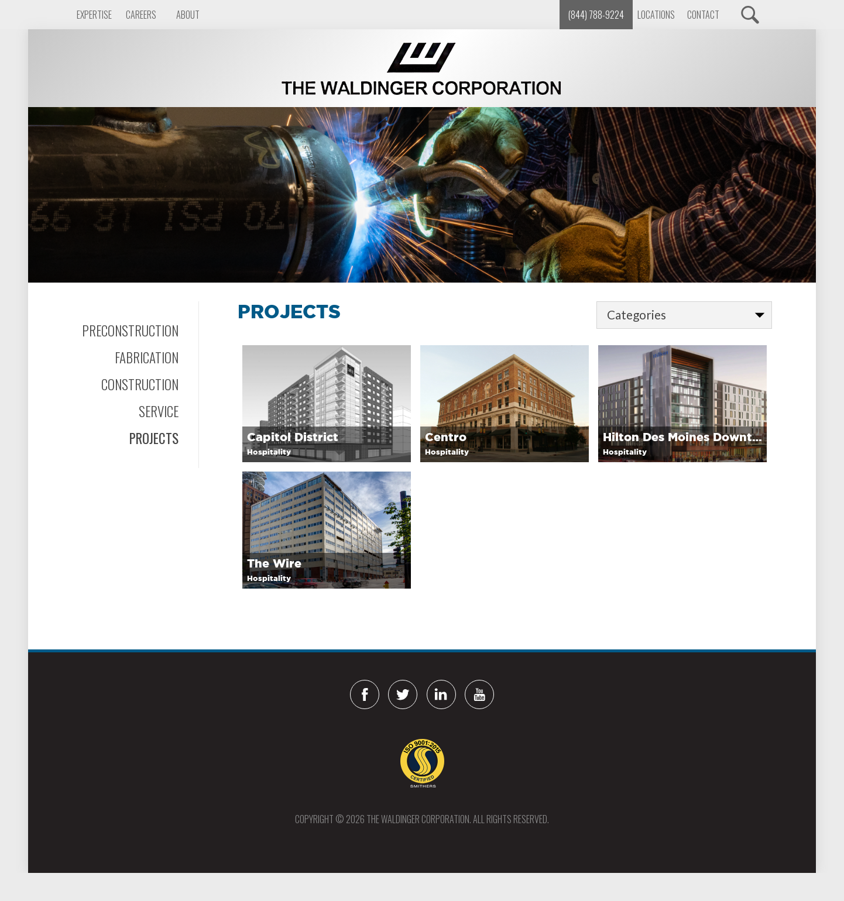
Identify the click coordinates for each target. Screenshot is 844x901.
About (188, 15)
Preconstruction (130, 331)
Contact (703, 15)
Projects (154, 438)
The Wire (274, 563)
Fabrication (147, 357)
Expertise (94, 15)
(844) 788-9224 (596, 15)
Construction (140, 384)
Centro (445, 437)
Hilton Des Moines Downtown (682, 437)
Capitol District (292, 437)
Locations (656, 15)
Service (159, 411)
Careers (141, 15)
